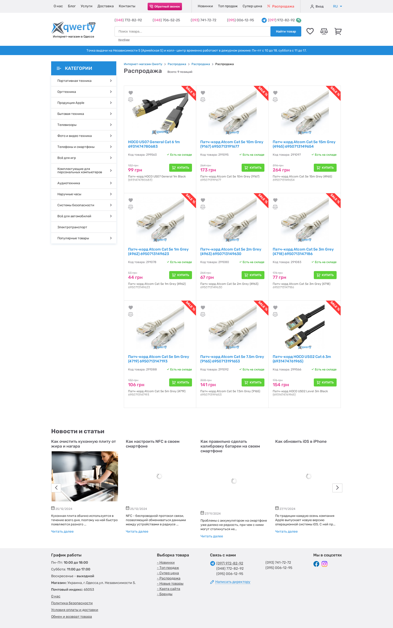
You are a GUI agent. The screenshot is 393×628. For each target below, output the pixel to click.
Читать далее (62, 531)
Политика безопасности (72, 603)
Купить (183, 167)
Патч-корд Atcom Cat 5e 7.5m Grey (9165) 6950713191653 (232, 358)
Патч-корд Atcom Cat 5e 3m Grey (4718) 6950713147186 (303, 251)
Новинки (205, 6)
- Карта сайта (168, 589)
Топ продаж (228, 6)
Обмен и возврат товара (71, 616)
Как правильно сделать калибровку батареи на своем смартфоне (230, 446)
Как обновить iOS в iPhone (301, 441)
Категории (74, 68)
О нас (58, 6)
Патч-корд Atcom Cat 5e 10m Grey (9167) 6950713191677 (231, 144)
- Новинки (166, 562)
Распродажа (280, 6)
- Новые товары (170, 583)
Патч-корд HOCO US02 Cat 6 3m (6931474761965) (302, 358)
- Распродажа (168, 578)
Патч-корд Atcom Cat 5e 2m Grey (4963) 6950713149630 (230, 251)
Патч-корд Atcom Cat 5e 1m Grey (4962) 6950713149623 (158, 251)
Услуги (86, 6)
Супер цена (252, 6)
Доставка (105, 6)
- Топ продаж (168, 568)
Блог (72, 6)
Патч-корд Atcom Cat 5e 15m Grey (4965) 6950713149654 (304, 144)
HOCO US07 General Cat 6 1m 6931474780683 (154, 144)
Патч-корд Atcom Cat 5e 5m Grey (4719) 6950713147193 (158, 358)
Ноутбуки (124, 39)
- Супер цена (168, 573)
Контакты (127, 6)
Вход (317, 7)
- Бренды (164, 594)
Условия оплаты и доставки (74, 610)
